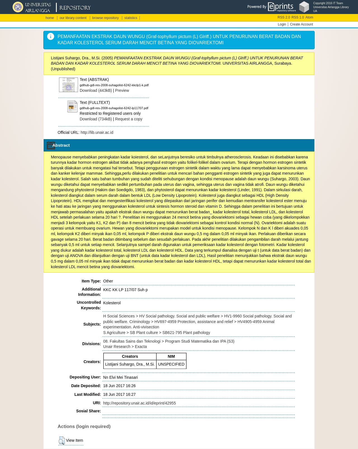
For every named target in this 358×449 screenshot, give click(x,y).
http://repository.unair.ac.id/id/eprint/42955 (139, 403)
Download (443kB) (96, 90)
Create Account (301, 24)
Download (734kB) (96, 119)
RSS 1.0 (297, 17)
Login (282, 24)
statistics (130, 18)
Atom (309, 17)
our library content (73, 18)
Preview (122, 90)
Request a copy (128, 119)
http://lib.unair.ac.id (97, 132)
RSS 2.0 (284, 17)
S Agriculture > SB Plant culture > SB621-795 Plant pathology (156, 332)
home (50, 18)
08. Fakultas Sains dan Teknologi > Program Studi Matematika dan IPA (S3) (168, 341)
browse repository (105, 18)
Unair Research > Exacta (125, 346)
